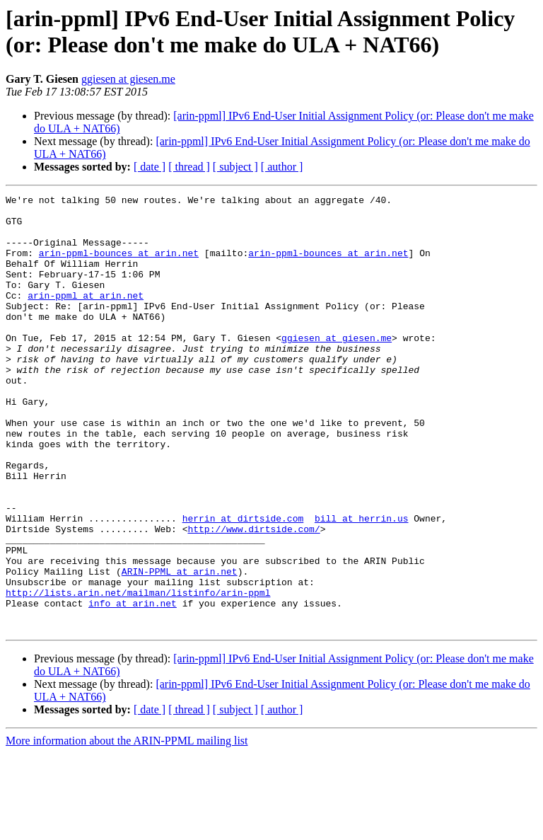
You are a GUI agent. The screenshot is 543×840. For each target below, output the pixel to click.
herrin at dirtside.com (243, 583)
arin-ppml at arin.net (86, 316)
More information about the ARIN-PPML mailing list (127, 828)
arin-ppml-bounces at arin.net (119, 265)
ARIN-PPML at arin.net (180, 647)
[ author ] (282, 167)
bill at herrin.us (362, 583)
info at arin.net (132, 685)
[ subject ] (235, 167)
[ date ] (149, 167)
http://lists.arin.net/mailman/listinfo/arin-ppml (138, 673)
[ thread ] (189, 167)
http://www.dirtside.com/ (253, 596)
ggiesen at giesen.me (128, 79)
